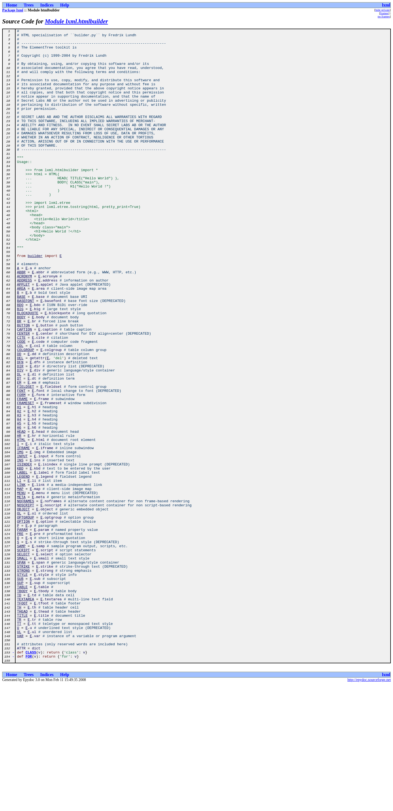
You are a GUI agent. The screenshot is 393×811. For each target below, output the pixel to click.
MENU (21, 585)
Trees (29, 5)
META (21, 590)
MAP (20, 581)
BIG (20, 365)
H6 (19, 507)
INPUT (22, 541)
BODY (21, 375)
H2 (19, 487)
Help (64, 5)
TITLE (22, 733)
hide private (382, 9)
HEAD (21, 512)
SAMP (21, 649)
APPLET (23, 335)
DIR (20, 433)
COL (20, 409)
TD (19, 708)
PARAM (22, 630)
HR (19, 517)
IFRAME (23, 531)
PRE (20, 635)
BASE (21, 350)
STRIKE (23, 674)
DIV (20, 438)
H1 (19, 482)
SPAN (21, 669)
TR (19, 738)
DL (19, 443)
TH (19, 723)
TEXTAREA (25, 713)
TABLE (22, 698)
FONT (21, 463)
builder (35, 301)
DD (19, 419)
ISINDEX (24, 551)
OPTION (23, 620)
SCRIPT (23, 654)
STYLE (22, 684)
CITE (21, 399)
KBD (20, 556)
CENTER (23, 394)
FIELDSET (25, 458)
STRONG (23, 679)
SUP (20, 693)
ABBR (21, 321)
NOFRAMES (25, 595)
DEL (20, 424)
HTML (21, 522)
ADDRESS (24, 330)
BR (19, 379)
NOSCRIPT (25, 600)
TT (19, 742)
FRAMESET (25, 478)
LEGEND (23, 566)
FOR (29, 782)
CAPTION (24, 389)
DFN (20, 428)
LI (19, 571)
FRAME (22, 473)
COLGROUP (25, 414)
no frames (384, 16)
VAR (20, 757)
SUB (20, 688)
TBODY (22, 703)
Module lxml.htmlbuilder (76, 21)
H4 (19, 497)
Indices (46, 5)
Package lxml (12, 10)
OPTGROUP (25, 615)
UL (19, 752)
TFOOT (22, 718)
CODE (21, 404)
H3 (19, 492)
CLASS (31, 777)
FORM (21, 468)
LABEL (22, 561)
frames (384, 13)
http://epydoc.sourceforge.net (369, 806)
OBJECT (23, 605)
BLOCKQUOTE (27, 370)
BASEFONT (25, 355)
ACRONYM (24, 325)
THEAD (22, 728)
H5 (19, 502)
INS (20, 546)
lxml (386, 5)
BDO (20, 360)
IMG (20, 536)
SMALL (22, 664)
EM (19, 453)
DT (19, 448)
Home (11, 5)
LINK (21, 576)
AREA (21, 340)
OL (19, 610)
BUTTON (23, 384)
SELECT (23, 659)
